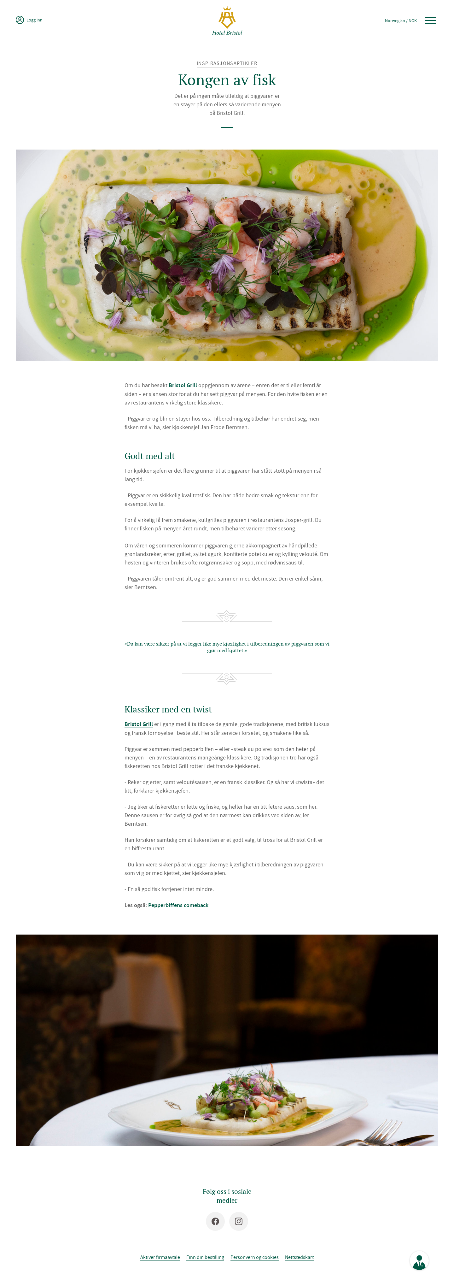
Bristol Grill (183, 385)
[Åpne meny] (430, 20)
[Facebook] (215, 1221)
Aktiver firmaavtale (160, 1257)
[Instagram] (238, 1221)
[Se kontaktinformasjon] (419, 1260)
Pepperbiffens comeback (178, 905)
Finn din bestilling (205, 1257)
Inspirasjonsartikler (227, 63)
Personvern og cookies (254, 1257)
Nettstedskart (299, 1257)
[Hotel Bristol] (227, 20)
